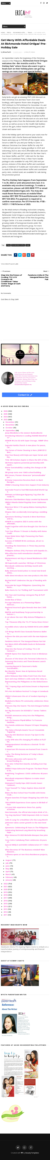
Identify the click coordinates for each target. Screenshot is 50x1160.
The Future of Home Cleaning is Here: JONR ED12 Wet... (25, 451)
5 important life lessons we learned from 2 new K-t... (26, 750)
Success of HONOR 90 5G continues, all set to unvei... (24, 542)
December (10, 422)
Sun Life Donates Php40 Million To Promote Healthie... (23, 721)
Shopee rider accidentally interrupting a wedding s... (26, 513)
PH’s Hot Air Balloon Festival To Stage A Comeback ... (26, 692)
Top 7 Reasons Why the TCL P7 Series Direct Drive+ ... (27, 623)
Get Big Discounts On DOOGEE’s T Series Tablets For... (25, 711)
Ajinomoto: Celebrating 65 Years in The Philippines (26, 827)
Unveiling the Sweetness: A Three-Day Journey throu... (25, 547)
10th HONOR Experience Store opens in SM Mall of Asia (26, 803)
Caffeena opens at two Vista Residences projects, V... (26, 855)
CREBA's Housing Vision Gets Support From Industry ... (27, 486)
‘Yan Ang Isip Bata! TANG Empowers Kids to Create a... (26, 816)
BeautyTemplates (32, 1153)
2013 (6, 909)
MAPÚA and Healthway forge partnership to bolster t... (24, 613)
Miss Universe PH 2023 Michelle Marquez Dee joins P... (26, 836)
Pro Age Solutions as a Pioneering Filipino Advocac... (22, 603)
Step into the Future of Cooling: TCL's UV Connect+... (22, 650)
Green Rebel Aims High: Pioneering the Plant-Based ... (24, 537)
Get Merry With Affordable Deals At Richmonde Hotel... (25, 645)
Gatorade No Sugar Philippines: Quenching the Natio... (25, 586)
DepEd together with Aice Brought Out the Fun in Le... (26, 527)
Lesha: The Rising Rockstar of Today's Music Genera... (24, 755)
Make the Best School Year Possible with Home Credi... (25, 794)
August (9, 860)
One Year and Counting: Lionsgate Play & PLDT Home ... (25, 596)
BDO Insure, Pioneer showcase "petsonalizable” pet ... (25, 476)
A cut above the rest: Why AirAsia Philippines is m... (25, 618)
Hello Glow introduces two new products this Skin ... (26, 576)
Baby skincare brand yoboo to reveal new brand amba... (25, 572)
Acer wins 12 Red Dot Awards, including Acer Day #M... (26, 765)
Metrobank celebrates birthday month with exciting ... (23, 567)
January (9, 880)
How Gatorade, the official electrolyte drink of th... (26, 812)
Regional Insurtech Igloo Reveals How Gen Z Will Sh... (25, 608)
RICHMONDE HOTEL (19, 32)
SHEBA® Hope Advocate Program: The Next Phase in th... (26, 769)
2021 (6, 886)
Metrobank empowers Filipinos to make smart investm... (25, 779)
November (10, 425)
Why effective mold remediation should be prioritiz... (23, 554)
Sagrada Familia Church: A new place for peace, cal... (25, 446)
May (8, 868)
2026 (6, 411)
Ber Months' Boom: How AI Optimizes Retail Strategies (23, 672)
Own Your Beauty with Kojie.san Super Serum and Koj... (26, 456)
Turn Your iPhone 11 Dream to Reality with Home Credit (26, 532)
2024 (6, 417)
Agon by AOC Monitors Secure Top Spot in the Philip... (24, 736)
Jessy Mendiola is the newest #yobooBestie (23, 433)
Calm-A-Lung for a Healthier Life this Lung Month (26, 820)
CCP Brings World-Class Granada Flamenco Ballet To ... (26, 632)
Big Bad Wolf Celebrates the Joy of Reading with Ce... (25, 581)
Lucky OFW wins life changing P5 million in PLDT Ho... (25, 741)
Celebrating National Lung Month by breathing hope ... (25, 831)
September (11, 430)
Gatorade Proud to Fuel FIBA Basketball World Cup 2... (26, 491)
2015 (6, 903)
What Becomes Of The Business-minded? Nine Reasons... (25, 851)
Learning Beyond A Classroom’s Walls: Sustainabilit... (21, 667)
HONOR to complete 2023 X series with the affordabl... (23, 522)
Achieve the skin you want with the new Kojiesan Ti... (26, 637)
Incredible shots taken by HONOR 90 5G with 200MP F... (27, 628)
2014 (6, 906)
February (10, 877)
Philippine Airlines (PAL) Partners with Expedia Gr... (26, 551)
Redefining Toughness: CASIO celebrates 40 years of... (26, 774)
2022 (6, 884)
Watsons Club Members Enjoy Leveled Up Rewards (26, 499)
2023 (6, 419)
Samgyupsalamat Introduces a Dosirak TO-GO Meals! (25, 745)
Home (3, 32)
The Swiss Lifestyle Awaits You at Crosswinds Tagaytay (24, 731)
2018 (6, 895)
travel (30, 32)
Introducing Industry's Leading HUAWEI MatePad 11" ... (26, 437)
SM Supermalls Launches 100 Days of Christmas (25, 563)
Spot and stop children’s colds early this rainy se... (26, 679)
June (8, 866)
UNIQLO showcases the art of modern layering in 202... (26, 697)
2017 (6, 898)
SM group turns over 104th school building (23, 472)
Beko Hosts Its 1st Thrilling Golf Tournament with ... (26, 591)
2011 (6, 915)
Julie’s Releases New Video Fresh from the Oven (25, 676)
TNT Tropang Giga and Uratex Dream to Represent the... (27, 687)
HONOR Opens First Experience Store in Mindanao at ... (26, 655)
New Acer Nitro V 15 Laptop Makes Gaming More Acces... (26, 508)
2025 (6, 414)
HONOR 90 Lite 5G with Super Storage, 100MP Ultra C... (26, 441)
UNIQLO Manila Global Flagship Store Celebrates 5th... (25, 503)
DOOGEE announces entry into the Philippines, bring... (24, 716)
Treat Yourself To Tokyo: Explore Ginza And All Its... (25, 789)
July (7, 863)
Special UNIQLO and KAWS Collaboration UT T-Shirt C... (26, 846)
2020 (6, 889)
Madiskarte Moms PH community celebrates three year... (26, 702)
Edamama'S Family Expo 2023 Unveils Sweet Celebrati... (23, 784)
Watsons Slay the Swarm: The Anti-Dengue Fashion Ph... (27, 707)
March (8, 874)
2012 (6, 912)
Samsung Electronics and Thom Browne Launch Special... (25, 662)
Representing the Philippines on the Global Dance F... (26, 683)
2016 (6, 901)
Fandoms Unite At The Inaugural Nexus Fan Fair (25, 641)
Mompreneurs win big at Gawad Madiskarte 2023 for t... (26, 559)
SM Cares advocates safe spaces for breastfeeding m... (20, 760)
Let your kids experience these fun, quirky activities (23, 808)
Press (9, 32)
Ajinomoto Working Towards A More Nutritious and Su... (25, 518)
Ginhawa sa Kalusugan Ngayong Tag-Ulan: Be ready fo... (24, 495)
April (8, 871)
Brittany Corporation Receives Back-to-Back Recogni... (24, 481)
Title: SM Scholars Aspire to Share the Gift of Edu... (26, 460)
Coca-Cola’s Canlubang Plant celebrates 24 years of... (26, 841)
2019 (6, 892)
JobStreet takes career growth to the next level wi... (25, 824)
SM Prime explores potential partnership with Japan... (24, 464)
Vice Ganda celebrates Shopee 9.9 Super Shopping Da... (26, 726)
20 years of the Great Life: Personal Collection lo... (26, 659)
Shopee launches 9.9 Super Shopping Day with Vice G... (26, 799)
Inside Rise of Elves (13, 600)
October (9, 427)
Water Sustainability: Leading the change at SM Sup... (25, 468)
